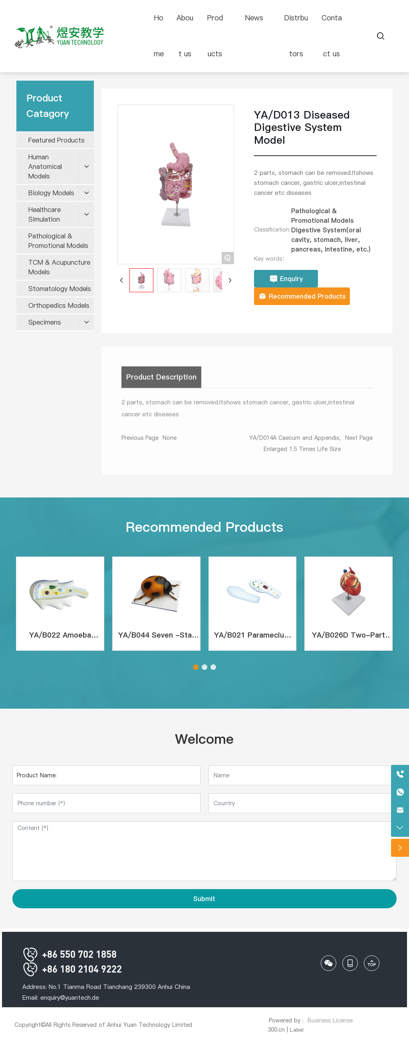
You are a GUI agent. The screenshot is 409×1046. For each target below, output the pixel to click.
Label (297, 1029)
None (170, 441)
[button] (196, 667)
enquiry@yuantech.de (69, 997)
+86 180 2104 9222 (72, 969)
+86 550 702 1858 (69, 954)
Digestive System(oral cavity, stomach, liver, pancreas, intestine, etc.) (331, 240)
